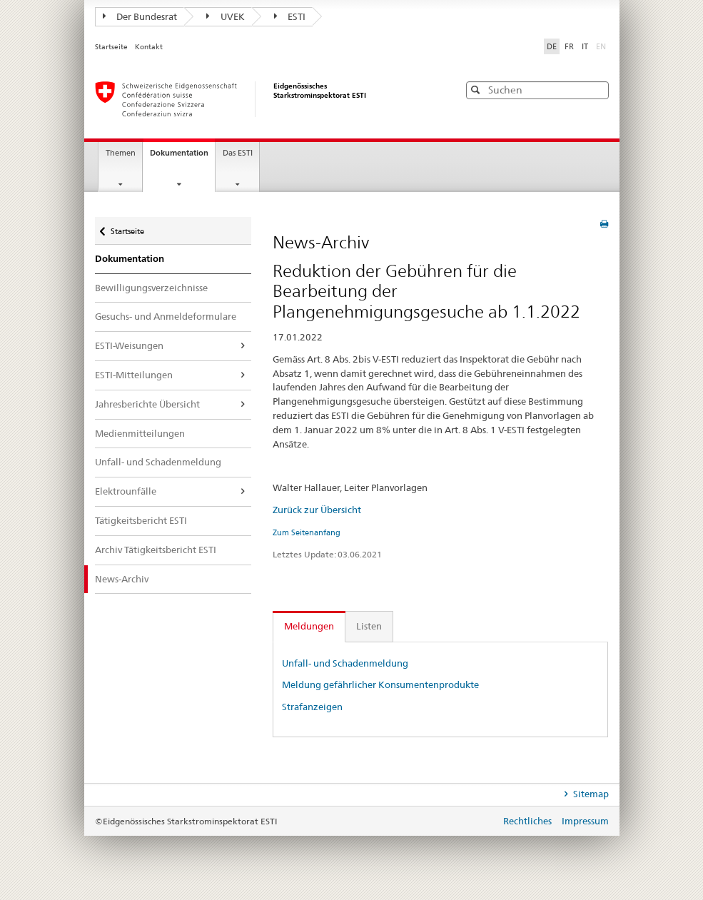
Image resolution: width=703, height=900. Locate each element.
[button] (597, 89)
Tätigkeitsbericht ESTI (141, 520)
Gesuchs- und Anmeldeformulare (165, 316)
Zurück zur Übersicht (317, 509)
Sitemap (590, 793)
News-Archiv (121, 579)
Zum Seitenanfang (306, 532)
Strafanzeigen (312, 706)
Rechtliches (528, 820)
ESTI (290, 16)
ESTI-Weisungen (129, 345)
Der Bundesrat (140, 16)
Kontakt (149, 47)
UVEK (225, 16)
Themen (121, 153)
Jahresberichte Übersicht (147, 404)
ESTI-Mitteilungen (134, 374)
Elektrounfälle (125, 491)
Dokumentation (182, 157)
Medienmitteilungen (140, 433)
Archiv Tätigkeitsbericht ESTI (155, 549)
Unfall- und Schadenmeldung (158, 461)
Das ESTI (238, 153)
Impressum (585, 820)
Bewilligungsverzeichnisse (151, 287)
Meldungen (309, 626)
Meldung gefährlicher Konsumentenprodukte (380, 684)
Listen (369, 626)
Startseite (112, 47)
